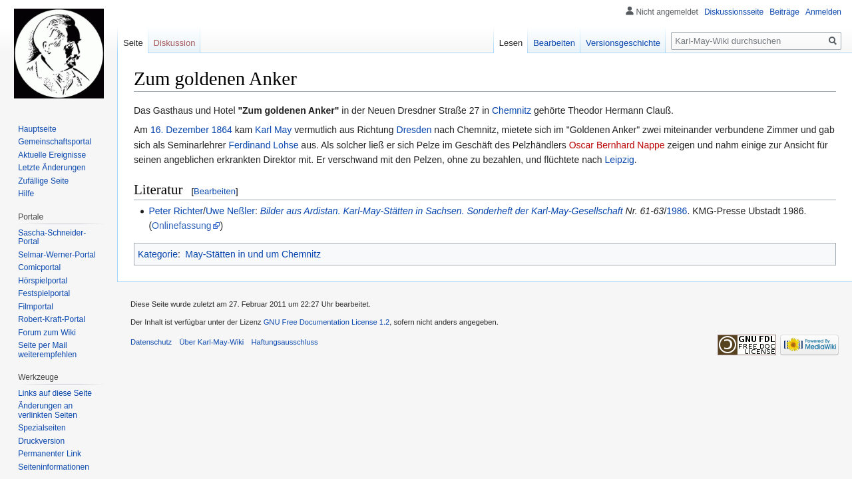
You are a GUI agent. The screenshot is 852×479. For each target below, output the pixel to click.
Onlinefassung (182, 225)
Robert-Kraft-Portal (51, 319)
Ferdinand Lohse (263, 145)
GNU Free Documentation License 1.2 (327, 322)
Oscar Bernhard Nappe (617, 145)
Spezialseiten (41, 427)
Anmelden (823, 12)
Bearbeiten (215, 191)
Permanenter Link (49, 453)
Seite (133, 43)
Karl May (273, 129)
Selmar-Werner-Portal (56, 254)
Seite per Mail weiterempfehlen (47, 350)
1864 (222, 129)
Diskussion (175, 43)
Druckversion (41, 441)
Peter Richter (175, 211)
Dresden (414, 129)
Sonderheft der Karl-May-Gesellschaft (544, 211)
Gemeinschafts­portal (54, 141)
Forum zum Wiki (47, 332)
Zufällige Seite (43, 181)
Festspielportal (44, 293)
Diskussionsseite (733, 12)
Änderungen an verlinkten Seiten (47, 410)
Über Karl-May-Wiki (211, 342)
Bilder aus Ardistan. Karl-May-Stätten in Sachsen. (362, 211)
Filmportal (35, 306)
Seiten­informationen (53, 467)
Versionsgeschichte (623, 43)
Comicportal (39, 267)
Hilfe (26, 193)
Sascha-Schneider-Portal (52, 237)
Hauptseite (37, 129)
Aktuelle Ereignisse (52, 155)
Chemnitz (511, 110)
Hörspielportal (42, 280)
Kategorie (158, 254)
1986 (676, 211)
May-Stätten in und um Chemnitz (253, 254)
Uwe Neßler (230, 211)
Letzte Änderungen (51, 167)
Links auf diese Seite (55, 393)
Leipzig (619, 159)
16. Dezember (179, 129)
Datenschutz (151, 342)
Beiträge (784, 12)
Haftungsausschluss (285, 342)
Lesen (511, 43)
